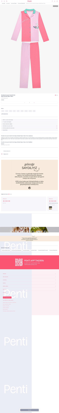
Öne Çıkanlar (5, 276)
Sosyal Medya (5, 286)
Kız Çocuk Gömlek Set (21, 3)
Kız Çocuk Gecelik (26, 250)
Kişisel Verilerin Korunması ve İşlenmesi (9, 302)
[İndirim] (6, 1)
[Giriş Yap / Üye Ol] (54, 1)
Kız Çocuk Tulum (34, 250)
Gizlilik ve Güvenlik (6, 305)
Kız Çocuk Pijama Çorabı (6, 250)
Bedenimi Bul (5, 114)
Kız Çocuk (8, 3)
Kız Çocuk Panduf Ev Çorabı (43, 250)
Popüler (4, 273)
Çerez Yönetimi (5, 309)
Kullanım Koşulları (6, 307)
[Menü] (2, 1)
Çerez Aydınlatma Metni (7, 304)
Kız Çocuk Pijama (13, 3)
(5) (57, 95)
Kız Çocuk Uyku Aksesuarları (16, 250)
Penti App (4, 289)
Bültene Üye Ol (7, 297)
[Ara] (4, 1)
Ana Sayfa (3, 3)
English (4, 292)
